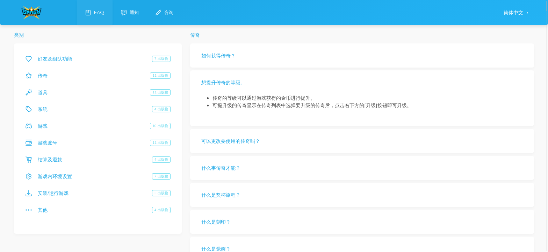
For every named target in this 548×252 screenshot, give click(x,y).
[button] (362, 55)
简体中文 (514, 12)
